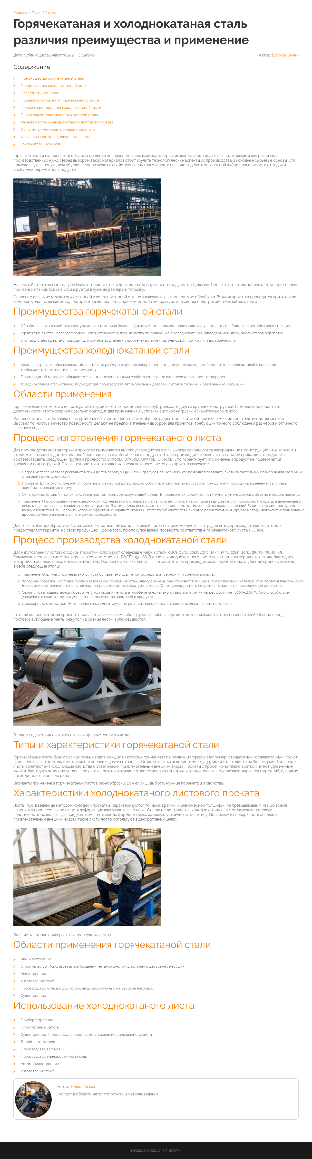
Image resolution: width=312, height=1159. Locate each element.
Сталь (50, 13)
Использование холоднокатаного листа (55, 137)
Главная (20, 13)
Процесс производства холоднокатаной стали (61, 107)
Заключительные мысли (41, 144)
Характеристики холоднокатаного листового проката (67, 122)
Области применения (39, 93)
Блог (36, 13)
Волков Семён (285, 55)
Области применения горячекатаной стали (58, 129)
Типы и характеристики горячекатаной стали (59, 115)
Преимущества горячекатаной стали (52, 78)
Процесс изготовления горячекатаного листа (60, 100)
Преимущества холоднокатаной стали (54, 86)
